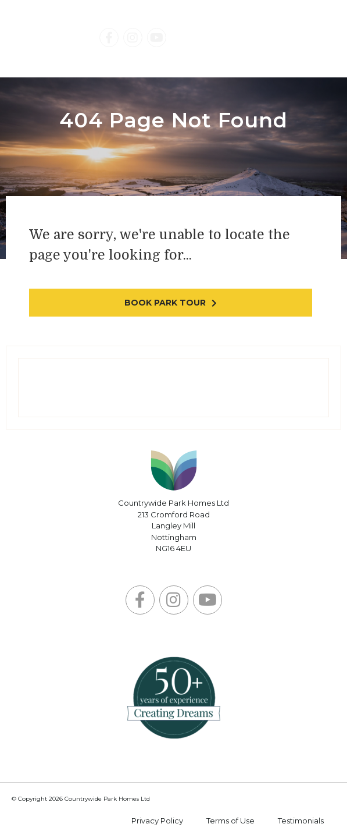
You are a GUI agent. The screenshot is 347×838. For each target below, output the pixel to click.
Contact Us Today (251, 39)
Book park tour (165, 302)
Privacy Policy (157, 820)
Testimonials (301, 820)
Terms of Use (230, 820)
